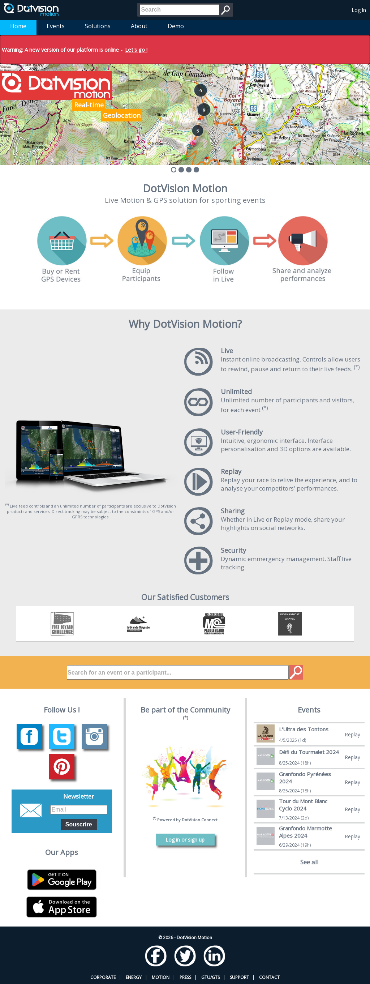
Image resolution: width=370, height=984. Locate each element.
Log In (359, 10)
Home (18, 26)
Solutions (98, 26)
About (139, 26)
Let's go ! (136, 49)
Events (56, 26)
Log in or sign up (185, 839)
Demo (176, 26)
